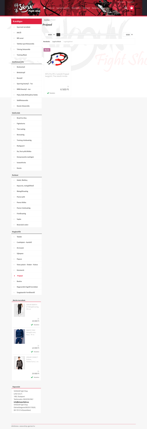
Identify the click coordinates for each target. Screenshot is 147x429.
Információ (86, 8)
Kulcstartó (20, 270)
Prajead (20, 275)
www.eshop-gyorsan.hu (27, 426)
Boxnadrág (20, 134)
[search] (125, 7)
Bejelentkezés (121, 2)
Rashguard (20, 146)
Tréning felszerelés (23, 49)
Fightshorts (21, 123)
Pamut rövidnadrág (23, 208)
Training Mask (22, 55)
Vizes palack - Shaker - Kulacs (27, 264)
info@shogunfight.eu (21, 402)
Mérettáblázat (76, 8)
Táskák (19, 236)
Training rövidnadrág (24, 140)
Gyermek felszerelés (62, 8)
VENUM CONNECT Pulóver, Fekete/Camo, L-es (32, 359)
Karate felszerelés (23, 106)
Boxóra (19, 281)
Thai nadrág (21, 129)
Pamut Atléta (21, 202)
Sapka (19, 219)
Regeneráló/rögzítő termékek (27, 287)
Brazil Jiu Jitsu (22, 118)
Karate (19, 168)
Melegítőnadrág (22, 191)
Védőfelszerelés (22, 100)
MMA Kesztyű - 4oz (23, 89)
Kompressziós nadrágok (25, 157)
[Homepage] (44, 7)
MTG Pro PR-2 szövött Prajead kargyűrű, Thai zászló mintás (57, 75)
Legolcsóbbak (56, 41)
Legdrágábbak (68, 41)
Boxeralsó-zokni (22, 224)
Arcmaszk (20, 248)
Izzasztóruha (21, 162)
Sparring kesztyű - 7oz (25, 83)
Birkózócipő (21, 72)
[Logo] (26, 8)
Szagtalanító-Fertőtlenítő (26, 292)
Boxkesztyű (21, 67)
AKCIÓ (19, 32)
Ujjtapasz (20, 253)
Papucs (19, 259)
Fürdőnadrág (21, 213)
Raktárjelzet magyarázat (100, 8)
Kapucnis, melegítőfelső (25, 185)
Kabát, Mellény (22, 180)
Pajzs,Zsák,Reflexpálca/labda (27, 95)
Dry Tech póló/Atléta (24, 151)
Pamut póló (21, 197)
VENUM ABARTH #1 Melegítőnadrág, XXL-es (32, 307)
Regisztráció (130, 2)
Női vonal (51, 8)
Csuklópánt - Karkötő (24, 242)
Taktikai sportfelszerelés (25, 44)
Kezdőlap (46, 20)
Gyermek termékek (23, 27)
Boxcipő (19, 78)
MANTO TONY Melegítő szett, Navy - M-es (31, 332)
